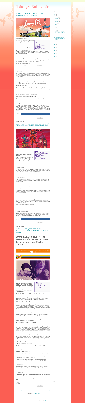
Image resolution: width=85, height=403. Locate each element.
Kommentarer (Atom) (36, 393)
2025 (55, 14)
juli (55, 24)
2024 (55, 15)
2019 (55, 47)
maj (55, 27)
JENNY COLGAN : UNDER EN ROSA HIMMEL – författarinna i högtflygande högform (31, 14)
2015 (55, 53)
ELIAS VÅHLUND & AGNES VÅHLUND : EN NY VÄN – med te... (59, 35)
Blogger (46, 400)
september (56, 21)
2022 (55, 44)
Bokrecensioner (34, 247)
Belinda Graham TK (27, 247)
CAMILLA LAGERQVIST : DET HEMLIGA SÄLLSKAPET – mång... (59, 38)
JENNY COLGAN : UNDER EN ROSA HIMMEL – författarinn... (60, 32)
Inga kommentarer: (32, 117)
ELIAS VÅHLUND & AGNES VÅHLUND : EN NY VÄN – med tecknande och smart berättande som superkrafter (33, 124)
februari (56, 30)
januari (56, 41)
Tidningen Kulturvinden (33, 7)
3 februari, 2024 (20, 247)
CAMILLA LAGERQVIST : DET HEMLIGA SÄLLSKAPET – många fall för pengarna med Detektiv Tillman (32, 230)
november (56, 18)
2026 (55, 12)
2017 (55, 50)
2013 (55, 56)
